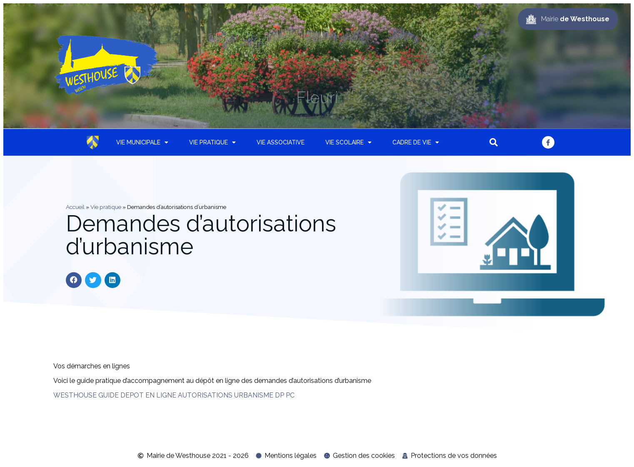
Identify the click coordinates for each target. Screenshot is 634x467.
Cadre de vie (415, 142)
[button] (493, 142)
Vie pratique (212, 142)
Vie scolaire (348, 142)
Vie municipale (142, 142)
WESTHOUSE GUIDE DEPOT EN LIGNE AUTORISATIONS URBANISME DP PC (174, 395)
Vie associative (281, 142)
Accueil (75, 207)
